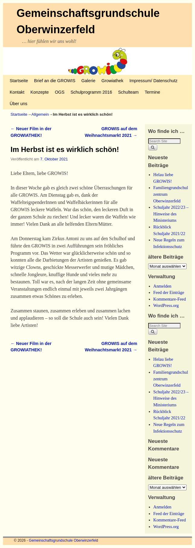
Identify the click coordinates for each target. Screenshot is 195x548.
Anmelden (162, 286)
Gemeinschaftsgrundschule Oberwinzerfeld (63, 540)
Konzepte (39, 92)
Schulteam (128, 92)
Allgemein (40, 114)
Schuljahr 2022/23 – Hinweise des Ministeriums (171, 214)
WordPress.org (166, 305)
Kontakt (17, 92)
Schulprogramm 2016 (91, 92)
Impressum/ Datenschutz (153, 80)
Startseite (19, 80)
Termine (152, 92)
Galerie (88, 80)
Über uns (18, 103)
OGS (60, 92)
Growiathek (112, 80)
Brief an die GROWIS (54, 80)
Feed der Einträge (168, 292)
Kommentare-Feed (169, 299)
